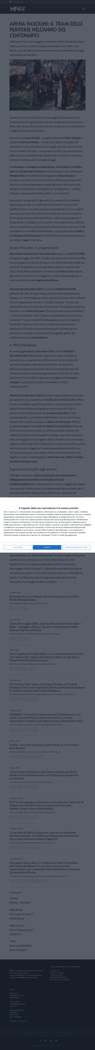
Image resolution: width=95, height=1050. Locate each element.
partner (16, 512)
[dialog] (47, 525)
